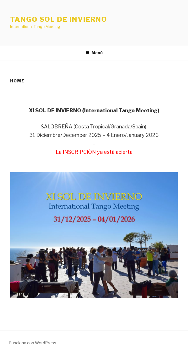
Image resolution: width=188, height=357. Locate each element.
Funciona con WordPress (32, 342)
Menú (94, 52)
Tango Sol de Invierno (58, 19)
